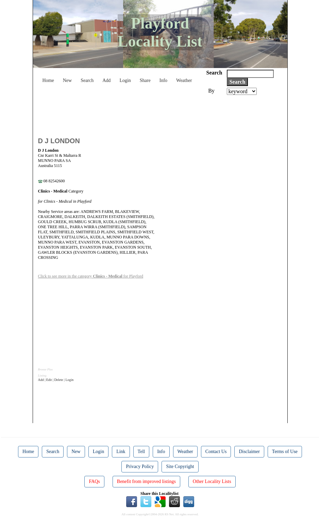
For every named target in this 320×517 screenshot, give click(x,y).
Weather (184, 80)
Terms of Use (285, 451)
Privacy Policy (140, 466)
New (67, 80)
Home (48, 80)
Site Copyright (180, 466)
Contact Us (216, 451)
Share (145, 80)
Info (163, 80)
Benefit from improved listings (146, 481)
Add (106, 80)
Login (125, 80)
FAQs (94, 481)
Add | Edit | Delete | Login (56, 380)
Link (120, 451)
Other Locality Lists (212, 481)
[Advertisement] (162, 113)
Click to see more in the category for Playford (91, 276)
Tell (141, 451)
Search (87, 80)
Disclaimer (249, 451)
